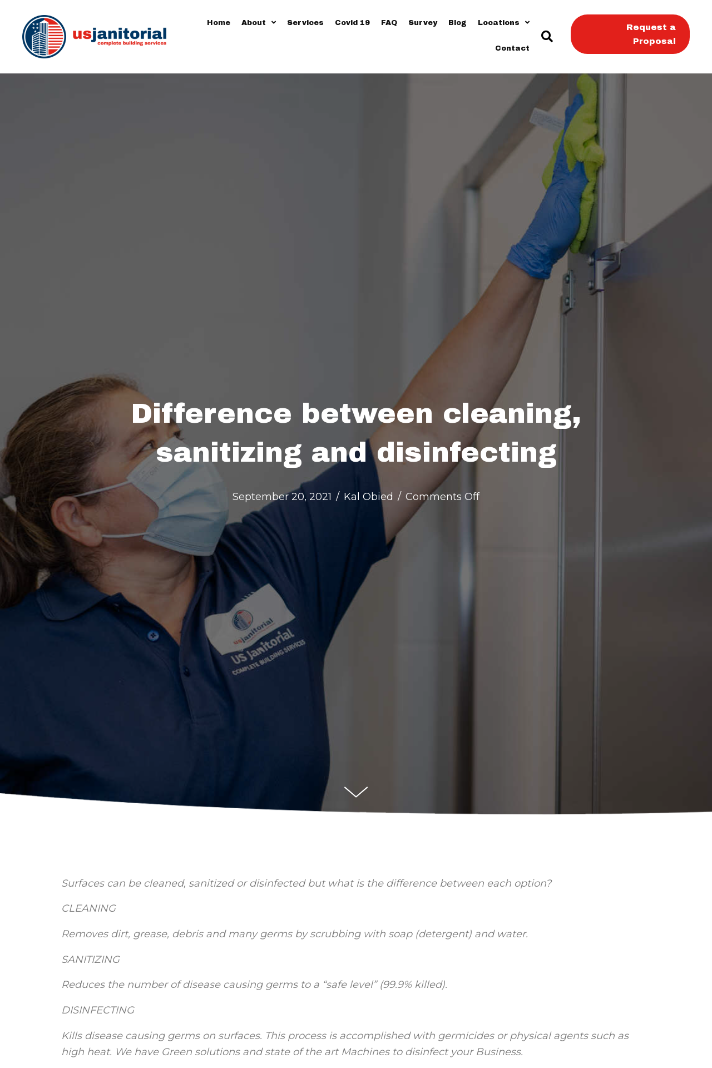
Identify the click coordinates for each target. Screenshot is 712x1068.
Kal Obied (368, 497)
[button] (546, 37)
